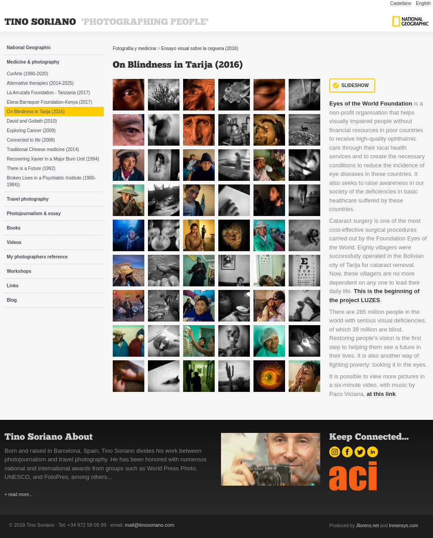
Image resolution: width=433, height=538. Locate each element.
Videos (14, 242)
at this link (381, 394)
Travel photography (28, 199)
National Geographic (29, 47)
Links (12, 285)
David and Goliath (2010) (32, 121)
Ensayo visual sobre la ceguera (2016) (200, 48)
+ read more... (19, 494)
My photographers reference (37, 256)
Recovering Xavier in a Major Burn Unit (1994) (53, 158)
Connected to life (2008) (31, 140)
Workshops (19, 271)
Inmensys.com (403, 525)
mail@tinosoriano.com (149, 525)
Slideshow (355, 85)
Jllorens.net (367, 525)
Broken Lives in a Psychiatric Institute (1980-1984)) (51, 181)
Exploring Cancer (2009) (31, 130)
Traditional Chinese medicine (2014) (43, 149)
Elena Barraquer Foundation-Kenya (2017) (49, 102)
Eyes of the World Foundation (370, 103)
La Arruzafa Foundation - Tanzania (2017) (48, 92)
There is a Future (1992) (31, 168)
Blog (12, 300)
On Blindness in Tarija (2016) (35, 111)
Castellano (400, 3)
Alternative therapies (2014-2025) (40, 83)
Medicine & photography (33, 62)
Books (14, 227)
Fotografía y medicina (134, 48)
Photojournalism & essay (33, 213)
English (423, 3)
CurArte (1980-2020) (27, 73)
